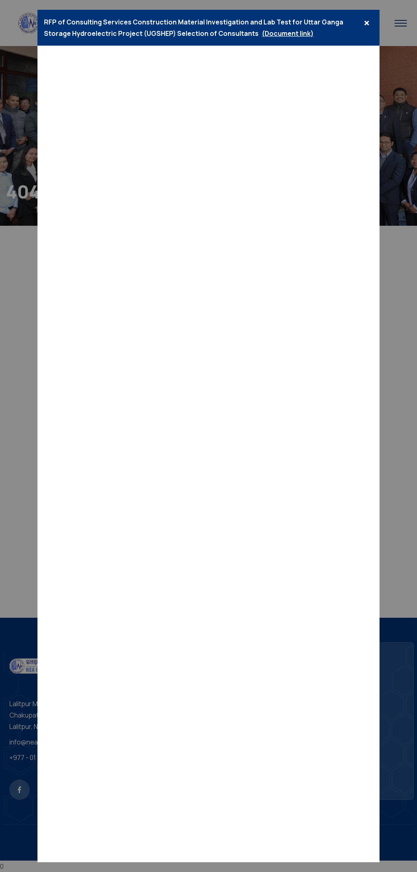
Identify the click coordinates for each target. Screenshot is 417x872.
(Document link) (288, 33)
